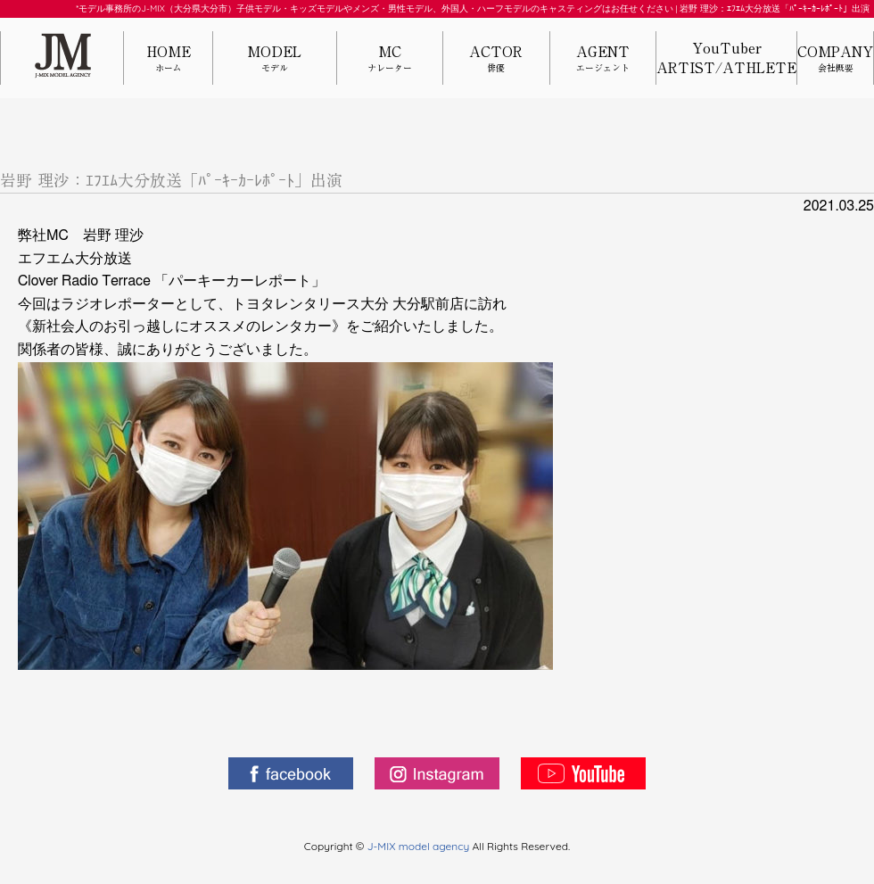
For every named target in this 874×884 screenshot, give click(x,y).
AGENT (603, 59)
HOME (168, 59)
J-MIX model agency (420, 846)
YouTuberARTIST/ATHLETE (726, 58)
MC (389, 59)
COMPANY (835, 59)
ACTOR (495, 59)
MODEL (274, 59)
